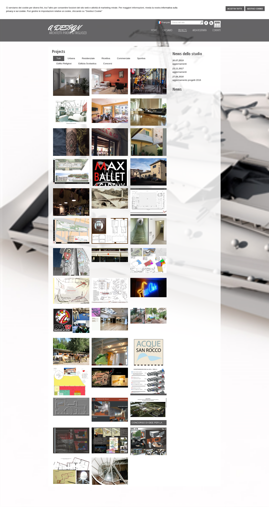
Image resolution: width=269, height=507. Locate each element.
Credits (196, 503)
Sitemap (178, 503)
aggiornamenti (179, 64)
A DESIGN (64, 28)
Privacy (187, 503)
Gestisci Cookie (255, 8)
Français (166, 22)
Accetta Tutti (234, 8)
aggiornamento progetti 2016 (186, 80)
